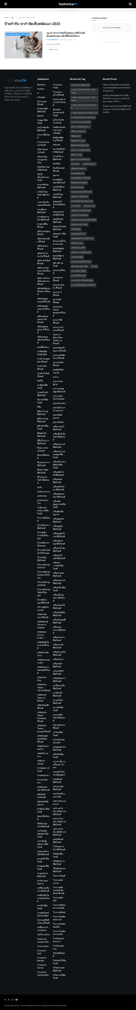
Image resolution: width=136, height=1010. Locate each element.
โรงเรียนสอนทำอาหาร (58, 940)
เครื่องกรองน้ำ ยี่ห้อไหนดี (59, 428)
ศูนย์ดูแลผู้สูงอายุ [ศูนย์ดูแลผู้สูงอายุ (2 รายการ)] (77, 173)
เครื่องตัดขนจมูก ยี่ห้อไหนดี (59, 542)
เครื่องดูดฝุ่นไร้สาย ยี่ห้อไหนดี (59, 535)
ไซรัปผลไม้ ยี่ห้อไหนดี (59, 962)
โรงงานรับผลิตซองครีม (59, 925)
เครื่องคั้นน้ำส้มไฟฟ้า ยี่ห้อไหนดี (59, 437)
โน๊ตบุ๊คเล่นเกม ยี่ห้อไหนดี (59, 870)
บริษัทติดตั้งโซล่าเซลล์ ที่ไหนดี (43, 645)
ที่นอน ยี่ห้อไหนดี (43, 457)
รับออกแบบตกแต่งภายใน (43, 940)
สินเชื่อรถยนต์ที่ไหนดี (58, 170)
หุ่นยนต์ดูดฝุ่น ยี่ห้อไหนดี (58, 250)
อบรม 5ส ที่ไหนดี (59, 272)
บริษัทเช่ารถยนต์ (41, 762)
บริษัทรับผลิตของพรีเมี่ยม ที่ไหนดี (42, 739)
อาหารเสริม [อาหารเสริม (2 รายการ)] (75, 206)
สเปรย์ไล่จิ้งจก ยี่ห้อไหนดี (59, 188)
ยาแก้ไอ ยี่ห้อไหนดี (42, 907)
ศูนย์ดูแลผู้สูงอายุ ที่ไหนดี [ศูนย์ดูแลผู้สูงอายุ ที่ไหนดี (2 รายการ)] (80, 178)
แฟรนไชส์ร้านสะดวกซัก (59, 795)
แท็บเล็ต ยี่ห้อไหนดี (58, 756)
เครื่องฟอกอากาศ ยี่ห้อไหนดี (59, 630)
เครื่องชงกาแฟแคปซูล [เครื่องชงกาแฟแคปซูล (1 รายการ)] (79, 215)
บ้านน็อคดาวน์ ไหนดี (43, 770)
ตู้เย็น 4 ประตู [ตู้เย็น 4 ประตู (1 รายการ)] (76, 155)
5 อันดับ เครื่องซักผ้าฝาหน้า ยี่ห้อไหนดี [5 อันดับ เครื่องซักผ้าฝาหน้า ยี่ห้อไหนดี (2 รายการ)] (83, 91)
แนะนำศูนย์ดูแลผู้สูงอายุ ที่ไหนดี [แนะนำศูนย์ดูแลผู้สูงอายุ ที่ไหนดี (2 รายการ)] (83, 285)
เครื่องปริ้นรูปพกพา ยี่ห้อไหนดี (59, 598)
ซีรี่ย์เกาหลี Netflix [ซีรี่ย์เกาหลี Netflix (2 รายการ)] (78, 131)
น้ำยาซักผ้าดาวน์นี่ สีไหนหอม (42, 535)
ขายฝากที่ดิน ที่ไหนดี (42, 226)
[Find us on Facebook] (5, 999)
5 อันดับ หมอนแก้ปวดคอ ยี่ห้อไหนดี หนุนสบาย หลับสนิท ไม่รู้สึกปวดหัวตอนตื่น (117, 109)
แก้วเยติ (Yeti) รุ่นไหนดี (59, 741)
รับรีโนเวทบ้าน (43, 934)
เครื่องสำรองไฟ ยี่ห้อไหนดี (59, 653)
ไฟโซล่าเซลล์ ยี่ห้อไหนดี (58, 969)
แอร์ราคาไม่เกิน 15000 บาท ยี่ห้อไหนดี (59, 821)
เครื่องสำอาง (58, 659)
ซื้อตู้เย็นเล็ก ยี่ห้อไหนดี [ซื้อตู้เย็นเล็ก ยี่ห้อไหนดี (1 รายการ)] (79, 145)
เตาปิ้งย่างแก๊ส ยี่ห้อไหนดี (59, 687)
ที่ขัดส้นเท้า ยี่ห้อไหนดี (42, 435)
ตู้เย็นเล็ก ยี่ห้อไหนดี (42, 427)
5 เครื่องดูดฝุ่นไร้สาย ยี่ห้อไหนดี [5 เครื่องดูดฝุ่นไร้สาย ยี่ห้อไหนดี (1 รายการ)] (83, 117)
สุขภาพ (56, 175)
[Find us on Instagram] (13, 999)
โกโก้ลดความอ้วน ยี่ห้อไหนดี (59, 848)
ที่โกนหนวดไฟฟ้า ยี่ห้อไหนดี (43, 480)
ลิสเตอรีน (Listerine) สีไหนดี (58, 112)
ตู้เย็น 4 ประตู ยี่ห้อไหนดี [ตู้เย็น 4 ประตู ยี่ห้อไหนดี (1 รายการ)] (80, 159)
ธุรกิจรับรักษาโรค (42, 502)
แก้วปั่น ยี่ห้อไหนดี (58, 734)
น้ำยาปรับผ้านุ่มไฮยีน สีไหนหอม (43, 592)
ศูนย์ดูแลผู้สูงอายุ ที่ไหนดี (58, 139)
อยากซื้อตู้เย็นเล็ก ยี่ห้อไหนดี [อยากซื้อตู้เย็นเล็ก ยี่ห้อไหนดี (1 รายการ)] (81, 201)
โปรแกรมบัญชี (59, 875)
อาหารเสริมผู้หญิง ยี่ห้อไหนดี (59, 390)
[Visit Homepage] (68, 4)
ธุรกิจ (39, 487)
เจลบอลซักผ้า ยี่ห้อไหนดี (58, 672)
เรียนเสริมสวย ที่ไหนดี (59, 727)
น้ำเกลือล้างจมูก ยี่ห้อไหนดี (43, 601)
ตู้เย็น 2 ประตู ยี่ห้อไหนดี (42, 413)
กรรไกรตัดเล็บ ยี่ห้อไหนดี (43, 129)
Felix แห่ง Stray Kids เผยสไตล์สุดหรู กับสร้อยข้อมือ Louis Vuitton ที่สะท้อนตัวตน (116, 87)
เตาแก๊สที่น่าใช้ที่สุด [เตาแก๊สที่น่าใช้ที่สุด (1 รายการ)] (78, 271)
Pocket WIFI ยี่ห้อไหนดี (42, 110)
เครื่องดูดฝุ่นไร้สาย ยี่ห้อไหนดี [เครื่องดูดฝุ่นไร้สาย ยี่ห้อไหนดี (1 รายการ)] (82, 238)
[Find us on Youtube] (16, 999)
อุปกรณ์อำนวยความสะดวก (59, 409)
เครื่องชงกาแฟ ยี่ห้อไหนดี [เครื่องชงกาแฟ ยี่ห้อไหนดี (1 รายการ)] (80, 210)
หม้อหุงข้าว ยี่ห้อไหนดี (59, 235)
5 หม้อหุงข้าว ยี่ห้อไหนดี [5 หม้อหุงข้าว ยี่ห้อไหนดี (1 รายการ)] (80, 85)
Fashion (40, 89)
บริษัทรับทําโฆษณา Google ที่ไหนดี (43, 728)
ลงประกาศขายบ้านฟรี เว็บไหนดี (59, 102)
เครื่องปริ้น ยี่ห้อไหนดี (59, 589)
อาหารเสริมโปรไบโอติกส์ (58, 397)
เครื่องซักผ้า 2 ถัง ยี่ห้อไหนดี (58, 474)
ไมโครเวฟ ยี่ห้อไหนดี (59, 977)
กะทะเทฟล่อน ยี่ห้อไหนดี (43, 186)
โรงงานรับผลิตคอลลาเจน (59, 918)
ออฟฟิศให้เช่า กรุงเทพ (58, 371)
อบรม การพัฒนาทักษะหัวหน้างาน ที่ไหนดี (58, 339)
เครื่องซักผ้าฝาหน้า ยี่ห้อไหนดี (59, 495)
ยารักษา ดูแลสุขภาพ (42, 882)
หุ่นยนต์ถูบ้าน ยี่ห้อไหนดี (58, 257)
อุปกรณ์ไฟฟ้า (58, 422)
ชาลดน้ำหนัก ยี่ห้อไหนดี (42, 394)
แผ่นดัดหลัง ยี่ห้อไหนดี (57, 781)
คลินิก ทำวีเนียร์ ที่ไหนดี (43, 262)
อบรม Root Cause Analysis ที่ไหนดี (59, 311)
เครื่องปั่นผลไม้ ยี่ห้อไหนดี (59, 607)
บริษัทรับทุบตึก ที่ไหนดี (43, 707)
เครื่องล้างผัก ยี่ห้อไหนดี (58, 646)
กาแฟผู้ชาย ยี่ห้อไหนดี (42, 211)
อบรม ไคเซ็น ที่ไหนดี (58, 364)
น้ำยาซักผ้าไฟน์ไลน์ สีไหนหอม (43, 552)
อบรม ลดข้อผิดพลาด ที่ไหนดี (59, 357)
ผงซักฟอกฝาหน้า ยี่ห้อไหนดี (43, 788)
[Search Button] (130, 4)
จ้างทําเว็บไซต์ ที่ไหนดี (43, 375)
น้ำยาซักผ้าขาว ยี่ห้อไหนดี (43, 527)
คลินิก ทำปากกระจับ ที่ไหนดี (43, 255)
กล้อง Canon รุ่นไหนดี (42, 151)
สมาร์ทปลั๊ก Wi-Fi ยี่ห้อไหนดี (59, 151)
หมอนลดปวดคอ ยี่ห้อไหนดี (58, 213)
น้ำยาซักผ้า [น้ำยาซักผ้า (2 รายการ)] (75, 164)
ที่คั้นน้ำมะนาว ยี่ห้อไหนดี (43, 442)
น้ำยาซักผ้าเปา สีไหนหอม (43, 544)
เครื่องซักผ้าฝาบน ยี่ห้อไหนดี (59, 488)
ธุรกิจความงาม (43, 491)
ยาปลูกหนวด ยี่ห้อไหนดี (42, 875)
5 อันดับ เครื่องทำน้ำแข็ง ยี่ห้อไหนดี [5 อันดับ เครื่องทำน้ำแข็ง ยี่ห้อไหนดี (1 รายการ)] (83, 106)
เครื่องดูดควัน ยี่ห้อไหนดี (58, 520)
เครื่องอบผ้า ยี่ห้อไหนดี (57, 665)
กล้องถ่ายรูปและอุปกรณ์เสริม (42, 159)
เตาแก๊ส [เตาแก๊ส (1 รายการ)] (94, 266)
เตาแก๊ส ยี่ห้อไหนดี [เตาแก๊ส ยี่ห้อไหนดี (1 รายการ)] (78, 276)
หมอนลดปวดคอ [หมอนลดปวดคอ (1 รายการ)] (77, 187)
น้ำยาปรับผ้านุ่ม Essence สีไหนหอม (43, 575)
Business (41, 84)
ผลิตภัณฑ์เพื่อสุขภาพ (42, 803)
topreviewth (14, 1005)
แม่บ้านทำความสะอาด (59, 803)
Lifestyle (41, 97)
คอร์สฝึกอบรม (43, 347)
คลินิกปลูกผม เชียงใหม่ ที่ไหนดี (43, 340)
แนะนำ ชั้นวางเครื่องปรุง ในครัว (59, 764)
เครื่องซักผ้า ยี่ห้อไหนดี (58, 481)
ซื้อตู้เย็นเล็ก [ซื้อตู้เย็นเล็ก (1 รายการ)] (75, 136)
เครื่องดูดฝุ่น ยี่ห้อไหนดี (58, 528)
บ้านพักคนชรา (43, 775)
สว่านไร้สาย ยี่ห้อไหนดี (58, 158)
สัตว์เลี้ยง (56, 163)
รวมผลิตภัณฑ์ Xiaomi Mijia (43, 914)
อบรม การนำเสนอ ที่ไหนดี (58, 329)
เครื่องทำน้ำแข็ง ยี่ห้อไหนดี (59, 557)
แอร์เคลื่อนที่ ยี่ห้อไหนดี (58, 841)
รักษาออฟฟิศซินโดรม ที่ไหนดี (43, 921)
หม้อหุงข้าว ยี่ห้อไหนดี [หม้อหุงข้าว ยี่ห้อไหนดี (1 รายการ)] (79, 197)
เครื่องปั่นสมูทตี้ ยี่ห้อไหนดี (59, 621)
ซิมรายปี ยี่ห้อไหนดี (42, 401)
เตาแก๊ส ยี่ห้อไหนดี (58, 709)
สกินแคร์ (56, 144)
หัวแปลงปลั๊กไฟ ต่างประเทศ (59, 243)
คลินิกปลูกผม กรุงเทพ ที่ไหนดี (43, 300)
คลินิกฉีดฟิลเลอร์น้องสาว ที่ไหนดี (43, 291)
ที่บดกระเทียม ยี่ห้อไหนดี (42, 471)
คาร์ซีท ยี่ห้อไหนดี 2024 (42, 353)
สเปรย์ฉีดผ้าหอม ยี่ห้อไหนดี (59, 181)
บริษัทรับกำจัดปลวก (43, 654)
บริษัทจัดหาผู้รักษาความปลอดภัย (42, 624)
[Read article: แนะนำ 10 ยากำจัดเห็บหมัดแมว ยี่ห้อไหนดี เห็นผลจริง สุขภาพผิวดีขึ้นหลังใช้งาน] (23, 45)
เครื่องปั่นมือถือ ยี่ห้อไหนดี (59, 614)
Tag (12, 17)
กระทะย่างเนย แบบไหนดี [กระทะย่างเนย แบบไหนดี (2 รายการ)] (80, 122)
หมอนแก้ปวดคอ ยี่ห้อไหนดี (59, 228)
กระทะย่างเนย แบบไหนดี (43, 144)
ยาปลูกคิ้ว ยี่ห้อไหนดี (43, 860)
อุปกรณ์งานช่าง (59, 403)
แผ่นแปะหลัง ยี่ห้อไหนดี (58, 788)
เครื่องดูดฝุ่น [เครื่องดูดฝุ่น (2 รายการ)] (75, 229)
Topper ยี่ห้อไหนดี (42, 122)
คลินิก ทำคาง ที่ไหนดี (42, 247)
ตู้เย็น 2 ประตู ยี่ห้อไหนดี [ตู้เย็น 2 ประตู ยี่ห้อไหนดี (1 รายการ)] (80, 150)
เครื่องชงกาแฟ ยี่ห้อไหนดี (59, 446)
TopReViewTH (53, 40)
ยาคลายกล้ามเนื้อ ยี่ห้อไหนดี (43, 853)
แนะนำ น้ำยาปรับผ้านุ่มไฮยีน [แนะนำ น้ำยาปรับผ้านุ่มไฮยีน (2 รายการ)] (82, 280)
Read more (55, 49)
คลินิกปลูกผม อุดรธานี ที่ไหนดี (43, 329)
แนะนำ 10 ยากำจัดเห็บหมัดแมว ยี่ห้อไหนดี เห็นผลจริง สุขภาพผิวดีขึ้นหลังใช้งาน (65, 34)
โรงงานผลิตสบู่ (59, 912)
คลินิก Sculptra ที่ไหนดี (43, 233)
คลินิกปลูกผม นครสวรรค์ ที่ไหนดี (42, 319)
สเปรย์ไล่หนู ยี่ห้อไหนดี (58, 196)
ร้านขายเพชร (43, 946)
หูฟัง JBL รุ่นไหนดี (58, 264)
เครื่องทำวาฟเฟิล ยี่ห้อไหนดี (58, 565)
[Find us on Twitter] (9, 999)
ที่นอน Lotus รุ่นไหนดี (42, 449)
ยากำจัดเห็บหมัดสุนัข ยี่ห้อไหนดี (43, 834)
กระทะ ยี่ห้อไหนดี (43, 136)
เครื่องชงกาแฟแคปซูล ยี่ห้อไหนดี (59, 454)
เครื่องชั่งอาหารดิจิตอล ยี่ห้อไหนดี (59, 464)
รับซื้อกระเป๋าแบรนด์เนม (42, 929)
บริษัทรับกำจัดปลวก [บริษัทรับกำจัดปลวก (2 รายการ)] (78, 168)
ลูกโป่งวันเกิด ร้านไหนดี (58, 121)
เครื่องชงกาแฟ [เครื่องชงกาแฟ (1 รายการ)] (89, 206)
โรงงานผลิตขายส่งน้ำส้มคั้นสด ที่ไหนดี (58, 890)
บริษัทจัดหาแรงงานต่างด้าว (42, 635)
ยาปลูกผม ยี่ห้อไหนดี (43, 868)
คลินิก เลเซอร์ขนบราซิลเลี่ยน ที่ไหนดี (43, 271)
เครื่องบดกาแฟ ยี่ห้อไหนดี (59, 582)
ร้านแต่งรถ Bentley (41, 959)
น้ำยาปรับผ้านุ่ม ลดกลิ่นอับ (43, 584)
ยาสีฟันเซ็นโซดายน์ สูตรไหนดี (43, 898)
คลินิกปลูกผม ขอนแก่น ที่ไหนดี (43, 309)
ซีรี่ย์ (39, 407)
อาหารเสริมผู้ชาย (58, 383)
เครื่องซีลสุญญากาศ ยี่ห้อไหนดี (59, 504)
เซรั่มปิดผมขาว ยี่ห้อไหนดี (59, 680)
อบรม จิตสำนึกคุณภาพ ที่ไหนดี (59, 349)
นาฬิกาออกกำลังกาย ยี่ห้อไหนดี (43, 510)
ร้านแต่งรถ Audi (41, 952)
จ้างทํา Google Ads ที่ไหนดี (43, 360)
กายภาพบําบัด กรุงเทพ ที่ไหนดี (43, 204)
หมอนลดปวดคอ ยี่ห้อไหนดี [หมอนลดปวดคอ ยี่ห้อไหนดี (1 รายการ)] (81, 192)
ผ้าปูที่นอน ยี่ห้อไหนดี (43, 810)
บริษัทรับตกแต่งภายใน (43, 661)
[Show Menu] (5, 4)
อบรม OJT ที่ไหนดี (57, 294)
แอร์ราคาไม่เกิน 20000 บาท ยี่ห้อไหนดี (59, 832)
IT (38, 93)
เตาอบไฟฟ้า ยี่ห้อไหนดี (58, 702)
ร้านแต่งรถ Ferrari (41, 966)
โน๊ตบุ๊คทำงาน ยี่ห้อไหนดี (59, 863)
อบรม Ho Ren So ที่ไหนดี (58, 286)
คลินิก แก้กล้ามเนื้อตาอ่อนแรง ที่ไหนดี (43, 281)
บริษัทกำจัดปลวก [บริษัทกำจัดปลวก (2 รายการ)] (89, 164)
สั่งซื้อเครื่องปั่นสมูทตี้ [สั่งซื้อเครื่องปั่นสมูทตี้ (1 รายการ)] (79, 183)
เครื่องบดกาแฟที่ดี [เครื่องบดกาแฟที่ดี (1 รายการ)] (78, 248)
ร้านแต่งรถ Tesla (57, 86)
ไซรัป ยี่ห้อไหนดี (59, 955)
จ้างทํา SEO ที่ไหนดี (42, 368)
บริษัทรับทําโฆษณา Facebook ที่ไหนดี (42, 717)
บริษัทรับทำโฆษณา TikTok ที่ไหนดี (43, 687)
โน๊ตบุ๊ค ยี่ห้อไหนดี (58, 855)
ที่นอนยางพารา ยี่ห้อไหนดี (43, 464)
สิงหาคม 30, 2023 (66, 40)
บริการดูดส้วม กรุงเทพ (43, 609)
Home (6, 17)
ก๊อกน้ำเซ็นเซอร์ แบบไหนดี (43, 177)
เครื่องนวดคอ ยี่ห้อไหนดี (58, 574)
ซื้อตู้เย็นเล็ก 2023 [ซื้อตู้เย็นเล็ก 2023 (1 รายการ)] (78, 141)
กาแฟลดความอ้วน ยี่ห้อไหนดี (43, 218)
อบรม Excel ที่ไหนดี (58, 279)
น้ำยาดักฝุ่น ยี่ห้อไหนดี (42, 559)
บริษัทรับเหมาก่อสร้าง (42, 748)
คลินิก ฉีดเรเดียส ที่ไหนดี (43, 240)
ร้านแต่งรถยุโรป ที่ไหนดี (58, 93)
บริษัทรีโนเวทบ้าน (42, 755)
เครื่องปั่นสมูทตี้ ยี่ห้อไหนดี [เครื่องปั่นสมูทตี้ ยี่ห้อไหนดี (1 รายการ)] (81, 262)
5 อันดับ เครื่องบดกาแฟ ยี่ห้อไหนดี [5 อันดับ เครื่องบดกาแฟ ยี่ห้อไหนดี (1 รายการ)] (84, 113)
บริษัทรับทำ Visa (42, 679)
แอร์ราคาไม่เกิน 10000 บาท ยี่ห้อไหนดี (59, 811)
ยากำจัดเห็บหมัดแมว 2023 (25, 17)
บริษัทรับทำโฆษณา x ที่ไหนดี (42, 698)
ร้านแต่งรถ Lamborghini (43, 973)
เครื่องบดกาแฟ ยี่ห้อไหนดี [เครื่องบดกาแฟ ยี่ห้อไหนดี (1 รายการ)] (81, 252)
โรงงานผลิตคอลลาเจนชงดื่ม (59, 906)
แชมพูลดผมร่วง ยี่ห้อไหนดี (59, 748)
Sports (40, 115)
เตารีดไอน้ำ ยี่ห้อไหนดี (58, 694)
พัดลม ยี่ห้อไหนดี (43, 818)
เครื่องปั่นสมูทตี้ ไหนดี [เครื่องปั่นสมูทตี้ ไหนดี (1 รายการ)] (79, 266)
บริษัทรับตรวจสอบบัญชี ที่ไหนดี (43, 670)
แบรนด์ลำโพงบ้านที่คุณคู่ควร (59, 773)
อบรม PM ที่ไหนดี (57, 301)
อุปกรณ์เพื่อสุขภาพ (57, 416)
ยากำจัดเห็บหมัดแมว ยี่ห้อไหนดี (17, 34)
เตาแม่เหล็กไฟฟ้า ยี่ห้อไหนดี (59, 717)
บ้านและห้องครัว (42, 781)
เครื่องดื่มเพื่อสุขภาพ (58, 513)
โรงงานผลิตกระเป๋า (58, 882)
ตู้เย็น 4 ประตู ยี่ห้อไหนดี (42, 420)
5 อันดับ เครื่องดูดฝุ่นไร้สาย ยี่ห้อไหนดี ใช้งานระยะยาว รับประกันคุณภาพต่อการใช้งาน (116, 98)
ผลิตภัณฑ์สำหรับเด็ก (41, 796)
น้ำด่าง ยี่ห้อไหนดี (43, 519)
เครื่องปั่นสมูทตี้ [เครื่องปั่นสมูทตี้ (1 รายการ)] (77, 257)
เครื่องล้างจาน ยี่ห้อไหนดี (59, 639)
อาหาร (55, 377)
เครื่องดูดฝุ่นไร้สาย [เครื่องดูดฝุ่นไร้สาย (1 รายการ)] (78, 234)
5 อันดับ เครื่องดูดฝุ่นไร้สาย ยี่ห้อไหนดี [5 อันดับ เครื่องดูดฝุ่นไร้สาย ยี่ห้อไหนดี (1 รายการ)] (83, 99)
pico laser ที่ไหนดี (42, 103)
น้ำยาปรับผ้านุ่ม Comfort (43, 566)
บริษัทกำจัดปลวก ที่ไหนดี (42, 616)
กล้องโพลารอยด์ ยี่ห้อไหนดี (43, 168)
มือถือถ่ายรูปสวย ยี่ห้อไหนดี (43, 825)
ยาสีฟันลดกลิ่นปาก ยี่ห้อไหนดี (43, 889)
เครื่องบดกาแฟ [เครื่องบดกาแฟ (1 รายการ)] (77, 243)
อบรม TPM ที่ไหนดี (57, 321)
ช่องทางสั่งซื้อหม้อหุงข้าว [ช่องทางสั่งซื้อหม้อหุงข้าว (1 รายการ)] (80, 127)
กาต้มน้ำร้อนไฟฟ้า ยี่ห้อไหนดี (43, 194)
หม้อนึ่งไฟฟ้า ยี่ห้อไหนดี (58, 221)
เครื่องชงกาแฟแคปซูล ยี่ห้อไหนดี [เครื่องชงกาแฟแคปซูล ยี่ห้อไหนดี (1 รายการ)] (83, 220)
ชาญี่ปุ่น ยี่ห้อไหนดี (42, 387)
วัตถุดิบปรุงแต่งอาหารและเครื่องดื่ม (59, 130)
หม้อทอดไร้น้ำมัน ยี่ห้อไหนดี (59, 204)
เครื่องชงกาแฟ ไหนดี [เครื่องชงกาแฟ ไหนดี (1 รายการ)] (79, 224)
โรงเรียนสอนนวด (58, 947)
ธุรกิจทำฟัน (42, 496)
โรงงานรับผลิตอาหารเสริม (59, 933)
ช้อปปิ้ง (40, 380)
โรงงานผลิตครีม (58, 899)
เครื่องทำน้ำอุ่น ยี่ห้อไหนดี (59, 550)
